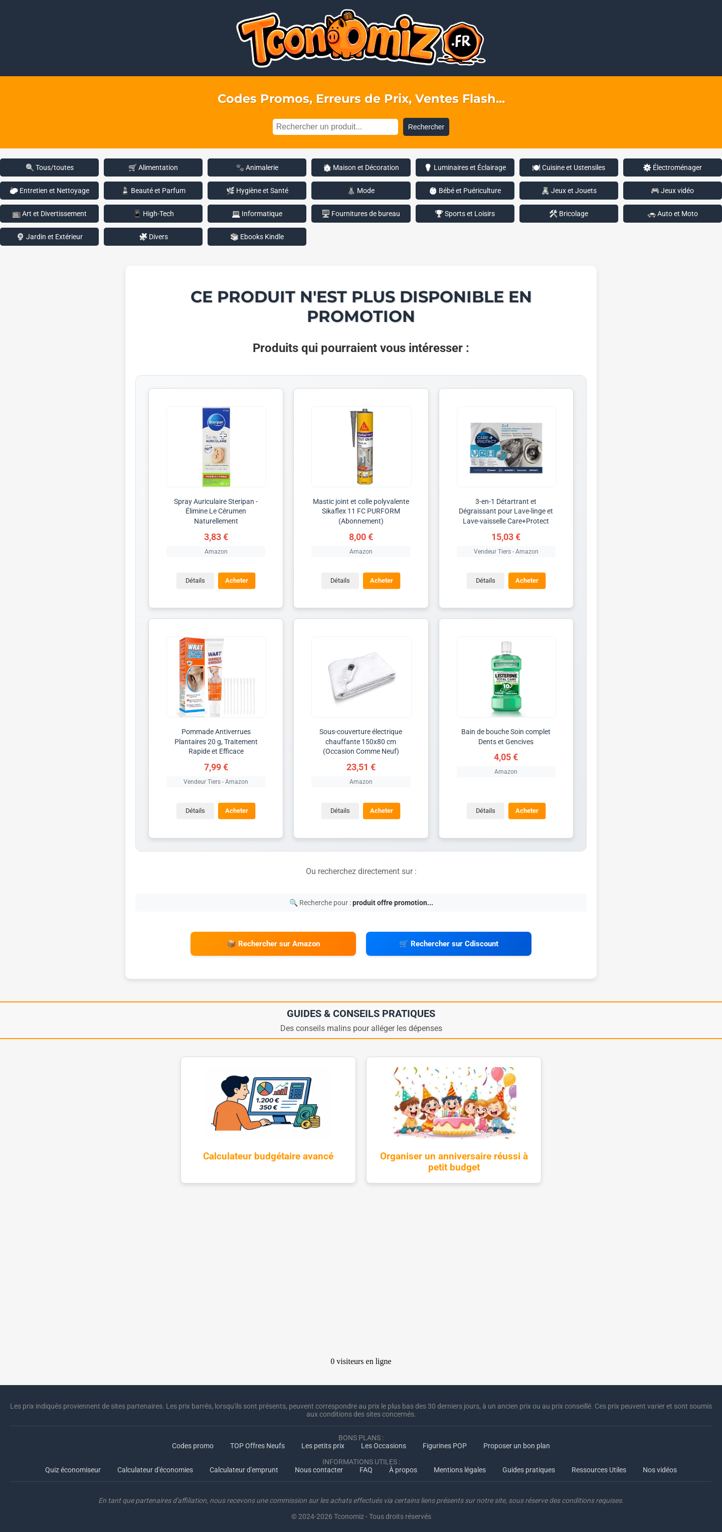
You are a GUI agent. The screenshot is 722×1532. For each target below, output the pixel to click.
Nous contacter (319, 1464)
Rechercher (426, 127)
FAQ (366, 1464)
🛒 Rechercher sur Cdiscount (448, 941)
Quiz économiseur (73, 1464)
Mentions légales (460, 1464)
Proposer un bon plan (516, 1440)
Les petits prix (322, 1440)
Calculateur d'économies (155, 1464)
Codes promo (193, 1440)
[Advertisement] (361, 1268)
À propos (403, 1464)
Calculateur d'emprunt (244, 1464)
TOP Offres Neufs (257, 1440)
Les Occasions (383, 1440)
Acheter (236, 580)
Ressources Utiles (599, 1464)
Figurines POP (445, 1440)
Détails (194, 580)
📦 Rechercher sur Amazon (273, 941)
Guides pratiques (528, 1464)
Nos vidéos (660, 1464)
